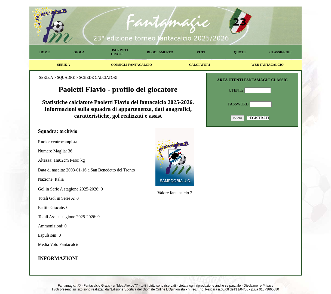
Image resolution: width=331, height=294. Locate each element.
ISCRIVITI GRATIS (119, 52)
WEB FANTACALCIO (267, 65)
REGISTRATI (258, 118)
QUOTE (240, 52)
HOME (44, 52)
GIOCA (79, 52)
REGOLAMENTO (160, 52)
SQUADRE (66, 78)
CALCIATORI (199, 65)
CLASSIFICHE (280, 52)
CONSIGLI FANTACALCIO (131, 65)
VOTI (201, 52)
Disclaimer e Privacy (258, 285)
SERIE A (63, 65)
